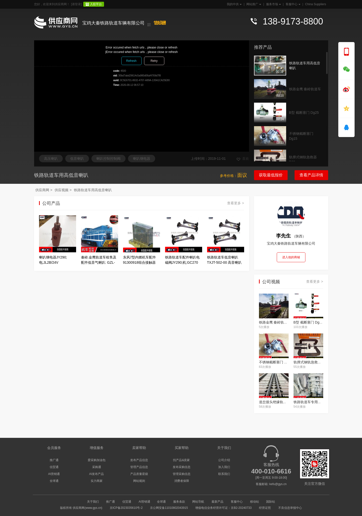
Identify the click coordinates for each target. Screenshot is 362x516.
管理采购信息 (182, 474)
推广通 (54, 460)
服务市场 (273, 4)
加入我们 (224, 467)
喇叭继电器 (141, 159)
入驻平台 (96, 4)
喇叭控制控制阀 (108, 159)
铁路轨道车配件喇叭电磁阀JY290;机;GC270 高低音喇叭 (182, 262)
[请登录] (76, 4)
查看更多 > (235, 203)
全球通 (54, 481)
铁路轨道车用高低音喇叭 (304, 65)
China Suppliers (315, 4)
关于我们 (93, 501)
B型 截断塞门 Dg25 (304, 113)
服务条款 (179, 501)
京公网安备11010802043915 (169, 508)
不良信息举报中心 (290, 508)
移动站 (254, 501)
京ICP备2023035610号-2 (126, 508)
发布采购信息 (182, 467)
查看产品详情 (311, 175)
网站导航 (198, 501)
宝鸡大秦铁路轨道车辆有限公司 (113, 23)
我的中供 (234, 4)
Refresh (131, 61)
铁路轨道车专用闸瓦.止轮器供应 (318, 402)
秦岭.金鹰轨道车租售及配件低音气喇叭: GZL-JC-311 (99, 262)
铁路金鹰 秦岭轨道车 (305, 89)
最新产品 (217, 501)
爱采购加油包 (97, 460)
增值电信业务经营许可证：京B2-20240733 (223, 508)
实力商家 (97, 481)
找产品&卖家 (181, 460)
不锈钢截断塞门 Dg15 (301, 136)
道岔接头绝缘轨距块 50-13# (280, 402)
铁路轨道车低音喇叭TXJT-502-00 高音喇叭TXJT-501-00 (224, 262)
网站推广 (253, 4)
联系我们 (224, 474)
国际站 (270, 501)
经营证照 (265, 508)
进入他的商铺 (291, 257)
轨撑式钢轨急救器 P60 (303, 159)
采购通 (96, 467)
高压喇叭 (51, 159)
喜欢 (243, 159)
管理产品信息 (139, 467)
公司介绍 (224, 460)
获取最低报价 (271, 175)
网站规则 (139, 481)
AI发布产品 (96, 474)
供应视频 (61, 190)
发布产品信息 (139, 460)
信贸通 (54, 467)
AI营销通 (54, 474)
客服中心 (292, 4)
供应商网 (42, 190)
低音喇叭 (77, 159)
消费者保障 (181, 481)
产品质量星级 (139, 474)
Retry (154, 61)
